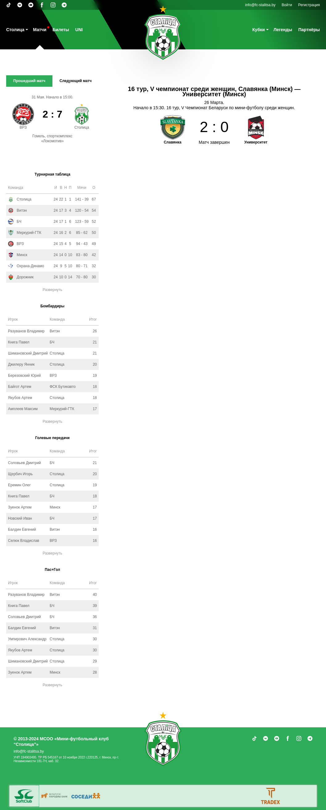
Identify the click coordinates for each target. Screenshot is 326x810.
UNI (79, 29)
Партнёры (309, 29)
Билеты (60, 29)
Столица (15, 29)
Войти (287, 5)
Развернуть (52, 290)
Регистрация (309, 5)
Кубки (258, 29)
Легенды (283, 29)
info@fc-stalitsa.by (260, 5)
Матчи (39, 29)
